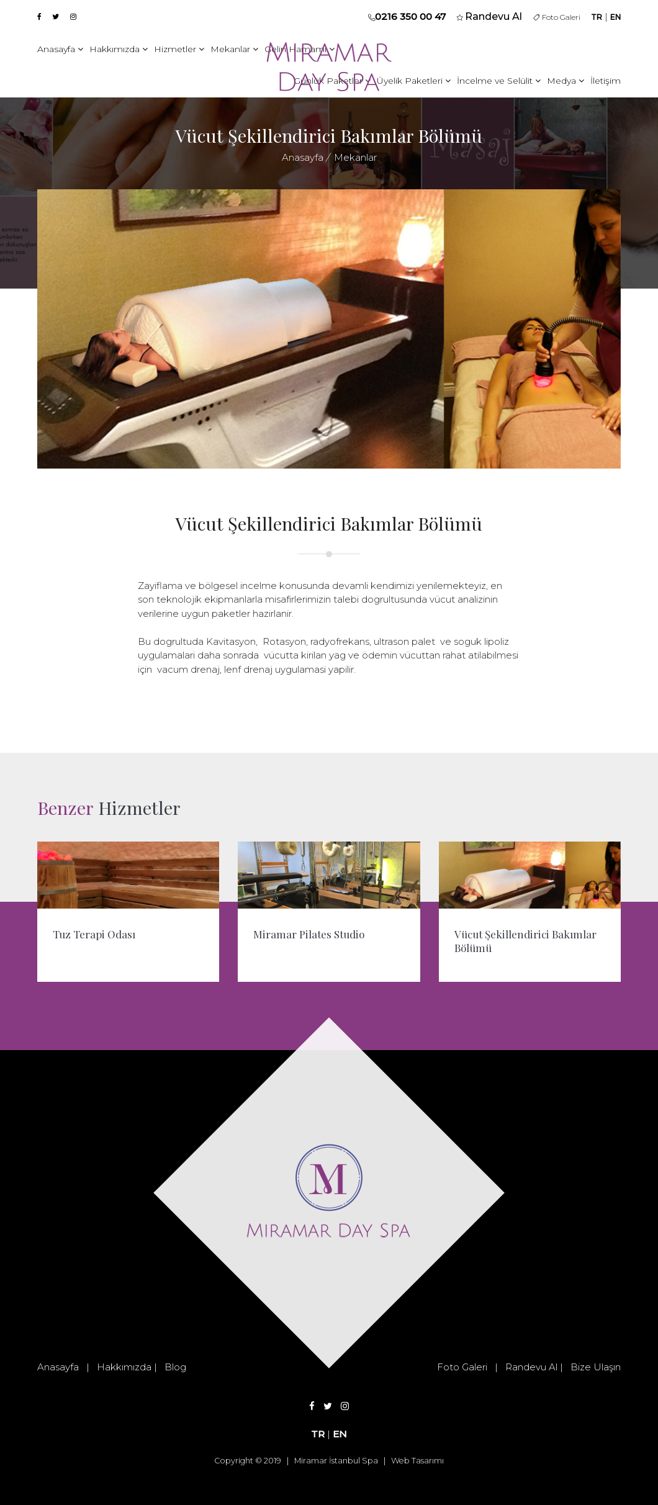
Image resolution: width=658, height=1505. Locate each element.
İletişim (605, 80)
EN (615, 17)
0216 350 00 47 (410, 16)
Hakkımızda (118, 49)
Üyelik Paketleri (414, 80)
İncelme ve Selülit (499, 80)
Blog (175, 1367)
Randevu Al (531, 1367)
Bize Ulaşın (595, 1367)
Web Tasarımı (417, 1460)
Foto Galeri (556, 17)
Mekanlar (234, 49)
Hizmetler (179, 49)
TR (596, 17)
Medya (565, 80)
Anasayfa (60, 49)
